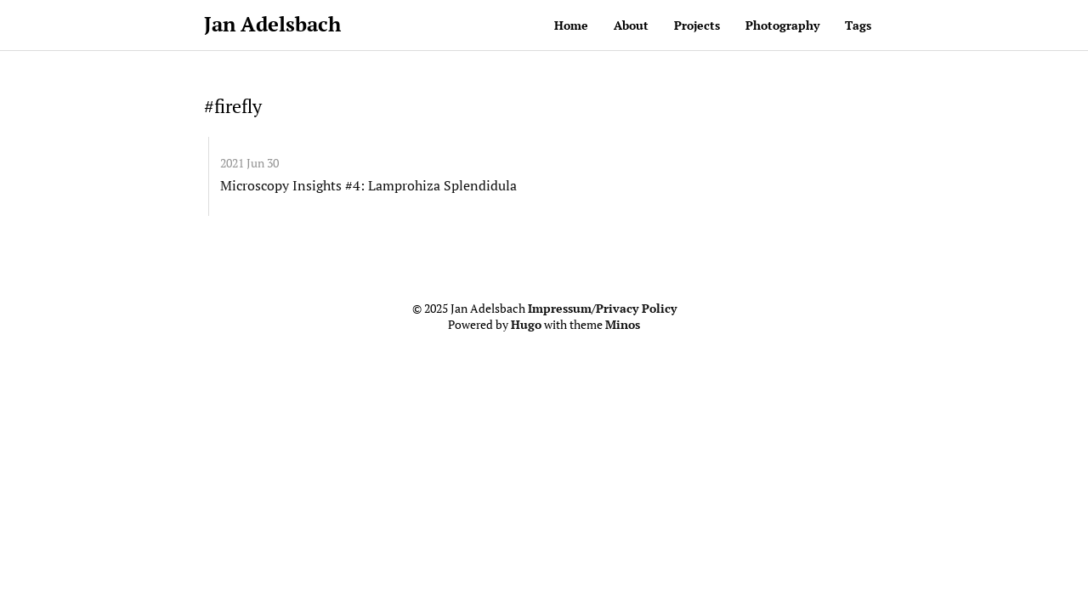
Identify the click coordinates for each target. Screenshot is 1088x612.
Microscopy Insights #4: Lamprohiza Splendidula (368, 185)
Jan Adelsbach (272, 23)
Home (571, 25)
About (631, 25)
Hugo (526, 324)
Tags (858, 25)
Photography (782, 25)
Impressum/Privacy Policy (602, 308)
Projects (697, 25)
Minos (622, 324)
